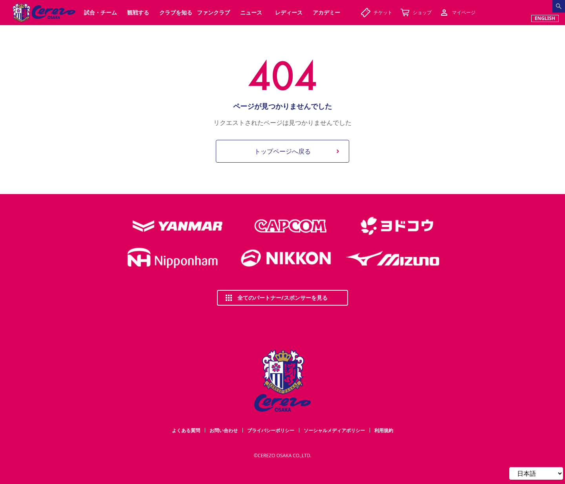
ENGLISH (545, 18)
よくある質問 (186, 430)
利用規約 (383, 430)
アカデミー (326, 12)
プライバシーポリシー (270, 430)
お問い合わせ (224, 430)
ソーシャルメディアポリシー (334, 430)
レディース (289, 12)
